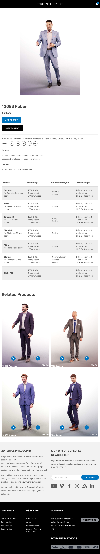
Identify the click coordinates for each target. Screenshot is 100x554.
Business (17, 139)
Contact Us (31, 518)
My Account (6, 525)
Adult (9, 139)
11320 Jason (57, 366)
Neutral (53, 139)
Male (46, 139)
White (80, 139)
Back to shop (12, 128)
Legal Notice (6, 529)
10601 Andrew (9, 435)
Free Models (6, 522)
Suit (66, 139)
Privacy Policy (32, 525)
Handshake (38, 139)
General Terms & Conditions (33, 530)
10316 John (56, 435)
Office (60, 139)
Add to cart (11, 120)
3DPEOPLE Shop (8, 518)
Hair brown (27, 139)
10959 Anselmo (9, 366)
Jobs (28, 522)
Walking (72, 139)
